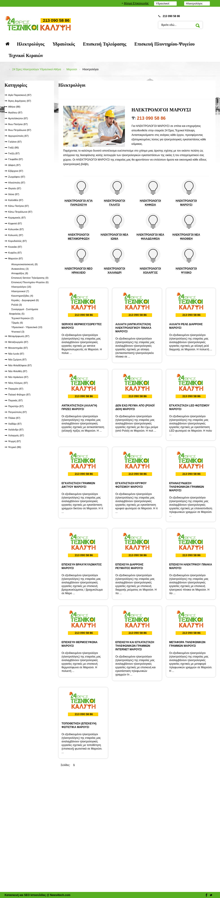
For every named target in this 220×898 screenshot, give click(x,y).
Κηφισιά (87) (15, 223)
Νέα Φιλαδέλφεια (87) (20, 365)
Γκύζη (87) (14, 153)
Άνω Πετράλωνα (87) (19, 130)
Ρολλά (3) (16, 304)
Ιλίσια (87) (13, 194)
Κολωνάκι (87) (16, 229)
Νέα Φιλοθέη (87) (17, 371)
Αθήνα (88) (14, 106)
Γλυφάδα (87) (15, 159)
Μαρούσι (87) (15, 258)
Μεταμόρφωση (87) (19, 336)
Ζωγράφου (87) (16, 176)
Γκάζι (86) (13, 147)
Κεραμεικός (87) (17, 217)
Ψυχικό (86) (14, 447)
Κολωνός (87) (15, 235)
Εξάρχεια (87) (15, 171)
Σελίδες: (65, 765)
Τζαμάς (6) (17, 322)
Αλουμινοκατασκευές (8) (24, 264)
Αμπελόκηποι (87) (18, 118)
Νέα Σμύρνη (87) (17, 359)
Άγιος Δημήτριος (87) (19, 100)
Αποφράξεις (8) (19, 273)
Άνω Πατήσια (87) (18, 124)
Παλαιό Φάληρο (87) (19, 394)
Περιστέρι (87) (16, 406)
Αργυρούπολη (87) (18, 136)
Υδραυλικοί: (163, 3)
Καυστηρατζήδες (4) (22, 295)
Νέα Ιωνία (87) (16, 353)
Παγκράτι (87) (15, 388)
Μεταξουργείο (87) (18, 342)
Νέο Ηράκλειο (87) (18, 377)
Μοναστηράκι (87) (18, 347)
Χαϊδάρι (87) (15, 423)
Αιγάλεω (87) (15, 112)
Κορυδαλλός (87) (17, 241)
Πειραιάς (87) (15, 400)
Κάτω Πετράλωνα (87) (20, 211)
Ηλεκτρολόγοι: (194, 3)
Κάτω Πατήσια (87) (18, 206)
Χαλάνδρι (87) (16, 429)
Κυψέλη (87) (15, 252)
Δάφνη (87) (14, 165)
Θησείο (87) (14, 188)
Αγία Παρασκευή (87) (19, 95)
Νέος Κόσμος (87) (18, 383)
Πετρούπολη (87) (17, 412)
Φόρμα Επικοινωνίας (136, 3)
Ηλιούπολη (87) (16, 182)
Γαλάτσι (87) (15, 141)
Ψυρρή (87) (14, 441)
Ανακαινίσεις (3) (20, 268)
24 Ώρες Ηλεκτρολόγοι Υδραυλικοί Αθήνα (36, 69)
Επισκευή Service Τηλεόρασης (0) (29, 277)
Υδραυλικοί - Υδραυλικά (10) (26, 327)
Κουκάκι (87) (15, 246)
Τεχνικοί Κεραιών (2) (22, 318)
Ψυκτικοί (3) (17, 331)
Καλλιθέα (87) (15, 200)
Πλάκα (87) (14, 418)
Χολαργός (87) (16, 435)
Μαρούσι (71, 69)
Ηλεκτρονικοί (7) (20, 291)
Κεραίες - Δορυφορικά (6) (25, 300)
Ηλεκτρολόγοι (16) (21, 286)
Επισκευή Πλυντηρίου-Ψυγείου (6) (30, 282)
